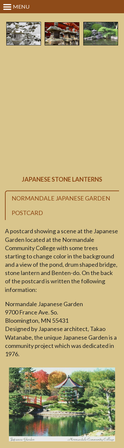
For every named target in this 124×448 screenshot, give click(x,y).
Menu (16, 7)
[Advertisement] (62, 111)
